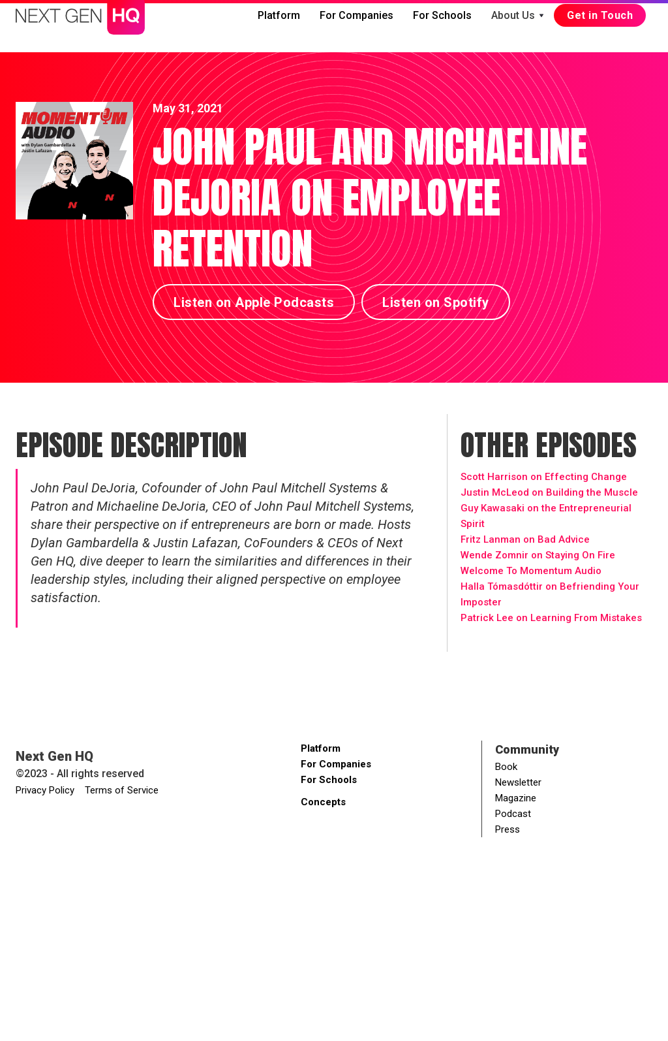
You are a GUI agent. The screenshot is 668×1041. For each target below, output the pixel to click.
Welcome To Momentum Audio (531, 571)
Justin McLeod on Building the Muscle (549, 492)
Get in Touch (600, 15)
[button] (517, 15)
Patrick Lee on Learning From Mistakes (551, 618)
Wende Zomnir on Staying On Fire (538, 555)
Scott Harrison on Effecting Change (544, 477)
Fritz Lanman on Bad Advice (525, 539)
